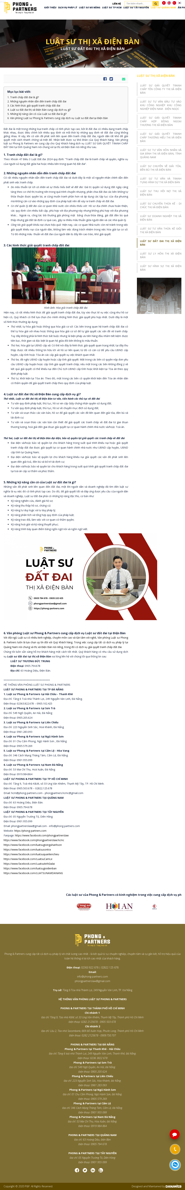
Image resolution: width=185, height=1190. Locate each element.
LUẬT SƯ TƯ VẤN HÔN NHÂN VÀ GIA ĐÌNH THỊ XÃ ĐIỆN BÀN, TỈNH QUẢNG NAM (160, 153)
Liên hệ (116, 3)
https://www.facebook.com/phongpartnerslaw (42, 835)
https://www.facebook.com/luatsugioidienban (30, 868)
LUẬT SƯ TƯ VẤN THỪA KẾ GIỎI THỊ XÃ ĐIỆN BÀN (160, 230)
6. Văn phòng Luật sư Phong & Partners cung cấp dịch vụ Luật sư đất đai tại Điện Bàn (57, 118)
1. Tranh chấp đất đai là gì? (23, 97)
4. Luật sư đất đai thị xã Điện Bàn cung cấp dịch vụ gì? (39, 109)
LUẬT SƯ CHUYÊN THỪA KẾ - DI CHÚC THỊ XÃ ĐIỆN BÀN (160, 205)
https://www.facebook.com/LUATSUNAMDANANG (33, 873)
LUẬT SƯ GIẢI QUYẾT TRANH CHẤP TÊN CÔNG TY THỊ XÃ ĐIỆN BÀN (160, 89)
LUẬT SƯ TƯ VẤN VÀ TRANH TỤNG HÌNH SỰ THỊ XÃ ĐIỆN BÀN (160, 180)
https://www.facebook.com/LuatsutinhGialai (29, 863)
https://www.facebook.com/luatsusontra (27, 849)
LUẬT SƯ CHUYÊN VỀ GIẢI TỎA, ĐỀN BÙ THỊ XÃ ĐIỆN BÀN (160, 167)
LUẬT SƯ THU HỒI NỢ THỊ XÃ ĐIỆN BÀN (160, 192)
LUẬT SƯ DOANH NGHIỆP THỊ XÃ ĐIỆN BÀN (160, 217)
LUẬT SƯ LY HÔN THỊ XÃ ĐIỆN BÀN (160, 255)
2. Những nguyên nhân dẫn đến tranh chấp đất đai (36, 101)
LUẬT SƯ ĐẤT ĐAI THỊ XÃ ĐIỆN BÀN (160, 242)
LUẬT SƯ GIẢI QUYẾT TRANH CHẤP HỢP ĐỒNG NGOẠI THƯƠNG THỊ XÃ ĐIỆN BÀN (160, 121)
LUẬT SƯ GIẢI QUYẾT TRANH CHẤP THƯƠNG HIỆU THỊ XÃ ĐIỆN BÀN (160, 137)
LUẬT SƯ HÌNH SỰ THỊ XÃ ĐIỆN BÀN (160, 267)
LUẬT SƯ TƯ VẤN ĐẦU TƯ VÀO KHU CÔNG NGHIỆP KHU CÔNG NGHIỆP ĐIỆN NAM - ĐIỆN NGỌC (160, 105)
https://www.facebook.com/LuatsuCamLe (28, 859)
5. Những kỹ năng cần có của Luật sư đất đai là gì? (36, 114)
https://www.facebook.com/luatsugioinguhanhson (33, 845)
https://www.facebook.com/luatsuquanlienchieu (31, 854)
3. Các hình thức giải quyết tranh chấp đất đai (33, 105)
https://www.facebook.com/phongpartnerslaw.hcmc (34, 840)
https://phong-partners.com (30, 830)
